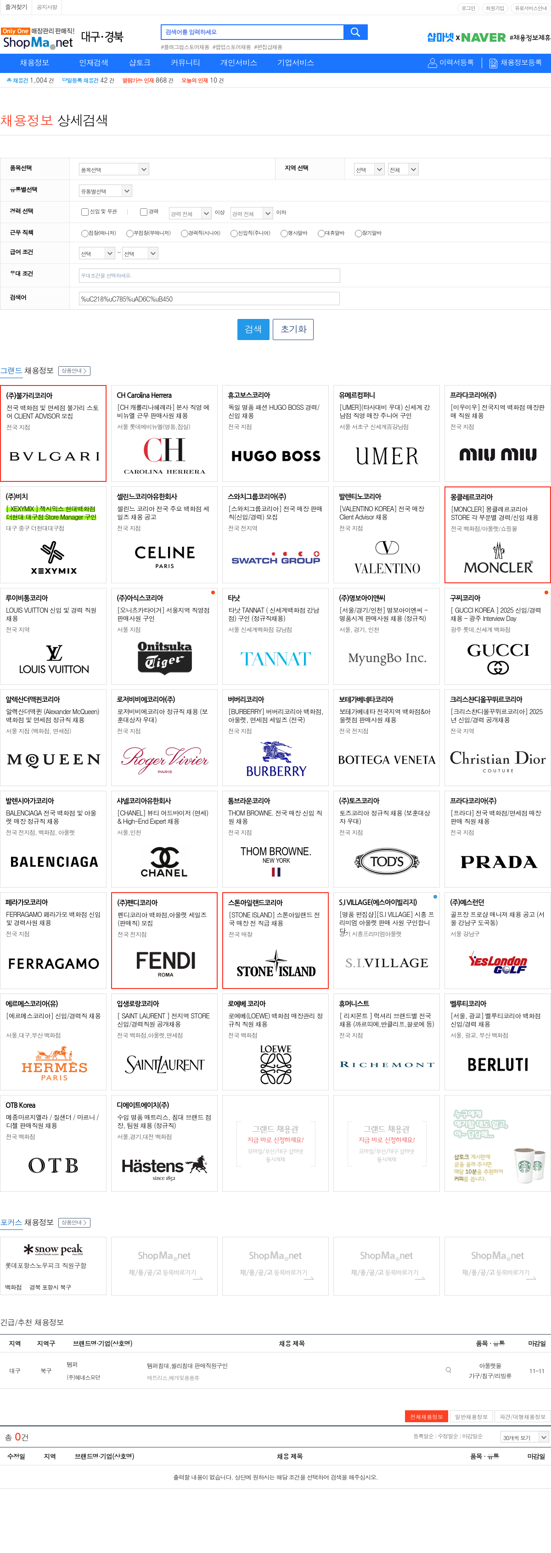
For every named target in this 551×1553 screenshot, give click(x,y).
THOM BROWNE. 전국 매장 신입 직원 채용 (275, 817)
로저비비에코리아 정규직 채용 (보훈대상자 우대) (162, 715)
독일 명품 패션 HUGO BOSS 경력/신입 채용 (273, 411)
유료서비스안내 (531, 8)
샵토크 (140, 62)
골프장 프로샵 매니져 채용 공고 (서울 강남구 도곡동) (497, 918)
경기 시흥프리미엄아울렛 (370, 933)
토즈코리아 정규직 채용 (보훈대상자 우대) (384, 817)
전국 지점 (18, 427)
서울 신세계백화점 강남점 (260, 629)
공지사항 (47, 7)
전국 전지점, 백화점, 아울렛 (40, 832)
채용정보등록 (521, 62)
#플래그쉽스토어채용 (185, 46)
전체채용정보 (426, 1416)
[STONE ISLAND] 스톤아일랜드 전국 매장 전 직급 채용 (274, 918)
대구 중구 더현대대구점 (35, 528)
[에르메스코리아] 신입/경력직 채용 (53, 1015)
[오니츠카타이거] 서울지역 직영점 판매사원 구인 (163, 614)
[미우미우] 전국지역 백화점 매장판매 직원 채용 (497, 411)
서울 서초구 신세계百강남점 (374, 426)
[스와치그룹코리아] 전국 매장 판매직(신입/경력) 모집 (275, 512)
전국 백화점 (242, 1035)
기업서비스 (295, 62)
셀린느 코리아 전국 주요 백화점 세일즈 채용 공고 (163, 512)
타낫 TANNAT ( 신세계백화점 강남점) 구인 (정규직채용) (273, 614)
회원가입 (495, 8)
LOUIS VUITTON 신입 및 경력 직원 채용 (51, 614)
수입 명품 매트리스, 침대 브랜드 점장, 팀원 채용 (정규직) (164, 1121)
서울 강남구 (464, 933)
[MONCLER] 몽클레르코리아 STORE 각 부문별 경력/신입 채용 (494, 513)
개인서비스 (238, 62)
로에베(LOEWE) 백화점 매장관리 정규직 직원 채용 (275, 1019)
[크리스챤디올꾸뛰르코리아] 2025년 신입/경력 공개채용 (496, 715)
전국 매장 (240, 934)
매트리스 (157, 1377)
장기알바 (368, 232)
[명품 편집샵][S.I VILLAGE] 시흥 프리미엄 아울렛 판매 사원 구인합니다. (386, 922)
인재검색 (93, 62)
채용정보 (34, 62)
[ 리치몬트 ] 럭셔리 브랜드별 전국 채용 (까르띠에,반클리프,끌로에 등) (386, 1019)
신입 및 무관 (99, 211)
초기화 (293, 328)
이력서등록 (456, 62)
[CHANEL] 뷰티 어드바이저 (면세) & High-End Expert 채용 (162, 817)
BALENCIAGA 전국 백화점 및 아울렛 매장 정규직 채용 (51, 817)
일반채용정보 (471, 1416)
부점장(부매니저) (148, 232)
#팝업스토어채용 (232, 46)
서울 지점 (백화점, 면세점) (38, 730)
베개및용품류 (184, 1377)
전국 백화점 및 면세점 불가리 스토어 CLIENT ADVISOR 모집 (52, 411)
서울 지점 (129, 629)
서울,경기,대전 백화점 (144, 1136)
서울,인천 (129, 832)
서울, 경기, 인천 (359, 629)
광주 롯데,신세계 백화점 (480, 629)
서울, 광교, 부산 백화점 (479, 1035)
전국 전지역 (242, 528)
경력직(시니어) (200, 232)
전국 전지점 (353, 730)
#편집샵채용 (268, 46)
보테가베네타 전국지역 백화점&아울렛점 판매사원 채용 (384, 715)
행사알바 (294, 232)
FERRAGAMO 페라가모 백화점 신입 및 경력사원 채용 (53, 918)
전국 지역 (17, 629)
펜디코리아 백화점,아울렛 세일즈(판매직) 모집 (162, 918)
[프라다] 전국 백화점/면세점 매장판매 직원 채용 (495, 817)
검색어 (18, 297)
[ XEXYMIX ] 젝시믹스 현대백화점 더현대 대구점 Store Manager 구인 (51, 512)
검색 (356, 32)
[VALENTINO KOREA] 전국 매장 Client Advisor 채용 (381, 512)
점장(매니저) (98, 232)
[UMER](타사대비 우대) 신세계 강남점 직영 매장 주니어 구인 (384, 411)
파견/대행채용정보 (523, 1416)
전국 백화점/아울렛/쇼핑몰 (484, 528)
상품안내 (74, 370)
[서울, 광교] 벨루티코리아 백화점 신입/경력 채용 (495, 1019)
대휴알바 (331, 232)
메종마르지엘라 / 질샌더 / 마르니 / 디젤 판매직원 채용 (52, 1121)
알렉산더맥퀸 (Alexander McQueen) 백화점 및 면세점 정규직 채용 (52, 715)
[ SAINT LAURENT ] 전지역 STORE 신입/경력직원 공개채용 (163, 1019)
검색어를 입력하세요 (190, 32)
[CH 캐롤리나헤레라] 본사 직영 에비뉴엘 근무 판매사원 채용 (163, 411)
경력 (149, 211)
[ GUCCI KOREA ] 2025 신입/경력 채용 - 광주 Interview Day (495, 614)
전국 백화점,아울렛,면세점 (150, 1035)
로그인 (468, 8)
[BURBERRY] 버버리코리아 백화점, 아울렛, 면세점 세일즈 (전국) (275, 715)
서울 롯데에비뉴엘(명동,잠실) (153, 426)
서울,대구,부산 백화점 (33, 1035)
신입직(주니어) (250, 232)
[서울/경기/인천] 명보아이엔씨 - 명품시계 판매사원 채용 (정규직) (383, 614)
